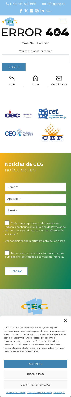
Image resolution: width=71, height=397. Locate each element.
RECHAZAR (35, 374)
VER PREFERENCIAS (36, 384)
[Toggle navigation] (62, 22)
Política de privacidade (39, 392)
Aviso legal (59, 392)
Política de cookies (16, 392)
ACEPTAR (36, 364)
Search (14, 67)
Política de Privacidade (51, 226)
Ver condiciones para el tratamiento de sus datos (35, 240)
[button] (65, 320)
